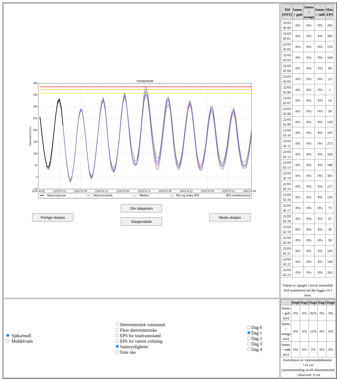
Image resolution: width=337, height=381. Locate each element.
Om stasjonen (141, 208)
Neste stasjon (230, 217)
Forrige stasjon (53, 217)
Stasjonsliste (141, 222)
